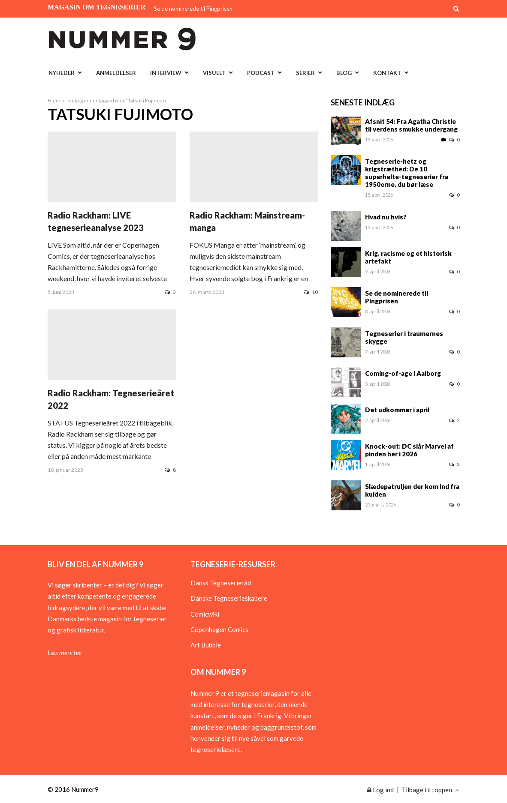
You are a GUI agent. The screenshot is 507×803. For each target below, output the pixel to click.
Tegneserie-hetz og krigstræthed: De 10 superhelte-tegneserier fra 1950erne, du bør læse (406, 172)
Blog (344, 72)
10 (311, 292)
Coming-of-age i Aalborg (403, 373)
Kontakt (387, 72)
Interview (165, 72)
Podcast (261, 72)
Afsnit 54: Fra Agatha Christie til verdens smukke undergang (411, 125)
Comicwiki (204, 614)
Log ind (380, 790)
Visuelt (214, 72)
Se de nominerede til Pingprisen (193, 8)
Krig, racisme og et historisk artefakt (408, 257)
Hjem (54, 100)
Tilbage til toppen (430, 790)
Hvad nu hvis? (386, 217)
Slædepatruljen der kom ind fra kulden (412, 490)
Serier (305, 72)
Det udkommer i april (397, 409)
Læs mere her (65, 652)
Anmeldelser (116, 72)
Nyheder (61, 72)
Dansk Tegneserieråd (220, 583)
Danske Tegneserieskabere (228, 598)
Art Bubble (205, 645)
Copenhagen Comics (219, 629)
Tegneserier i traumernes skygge (404, 337)
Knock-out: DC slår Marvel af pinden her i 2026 (409, 450)
